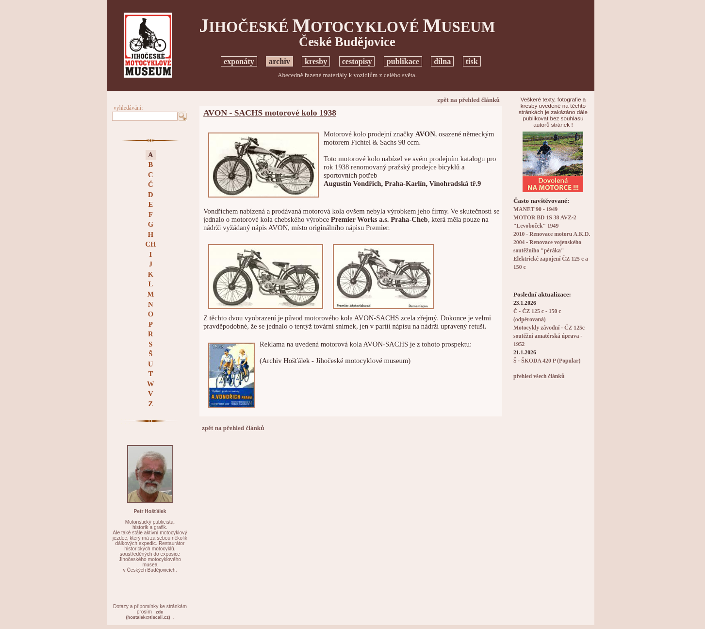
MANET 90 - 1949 (535, 209)
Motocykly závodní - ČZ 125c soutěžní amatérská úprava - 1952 (549, 336)
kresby (316, 61)
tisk (472, 61)
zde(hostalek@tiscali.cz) (148, 615)
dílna (442, 61)
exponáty (239, 61)
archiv (279, 61)
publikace (403, 61)
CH (150, 244)
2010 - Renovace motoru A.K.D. (551, 234)
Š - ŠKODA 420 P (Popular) (546, 361)
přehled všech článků (538, 376)
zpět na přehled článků (468, 99)
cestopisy (357, 61)
